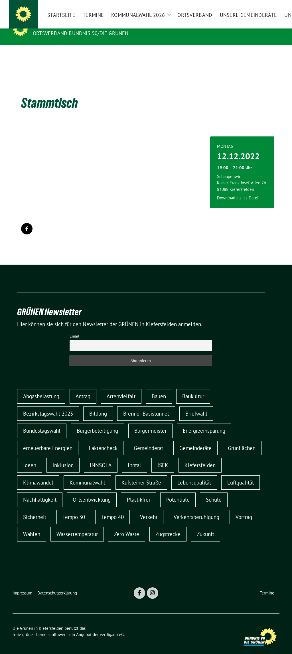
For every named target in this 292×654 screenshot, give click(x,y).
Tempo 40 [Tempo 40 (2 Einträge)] (112, 508)
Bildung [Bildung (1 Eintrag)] (98, 404)
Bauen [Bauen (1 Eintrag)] (159, 387)
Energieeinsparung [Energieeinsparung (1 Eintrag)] (204, 421)
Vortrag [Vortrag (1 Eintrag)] (244, 508)
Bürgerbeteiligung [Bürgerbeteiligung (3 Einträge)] (97, 421)
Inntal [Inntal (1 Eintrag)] (134, 456)
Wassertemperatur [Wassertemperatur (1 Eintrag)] (77, 525)
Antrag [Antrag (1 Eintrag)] (83, 387)
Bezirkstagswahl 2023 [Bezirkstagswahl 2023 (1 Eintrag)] (48, 404)
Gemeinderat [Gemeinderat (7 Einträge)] (148, 439)
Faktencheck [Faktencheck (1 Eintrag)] (103, 439)
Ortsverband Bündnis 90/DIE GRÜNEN (81, 33)
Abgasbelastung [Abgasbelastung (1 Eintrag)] (41, 387)
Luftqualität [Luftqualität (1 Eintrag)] (240, 473)
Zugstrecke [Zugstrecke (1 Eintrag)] (168, 525)
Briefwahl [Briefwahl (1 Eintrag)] (196, 404)
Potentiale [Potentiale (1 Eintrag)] (178, 490)
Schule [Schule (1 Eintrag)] (214, 490)
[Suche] (261, 6)
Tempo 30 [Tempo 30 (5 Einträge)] (73, 508)
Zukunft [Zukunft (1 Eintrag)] (205, 525)
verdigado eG (112, 625)
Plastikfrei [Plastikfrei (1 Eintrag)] (138, 490)
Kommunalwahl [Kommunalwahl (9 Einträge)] (87, 473)
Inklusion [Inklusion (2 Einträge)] (63, 456)
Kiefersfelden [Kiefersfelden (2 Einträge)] (200, 456)
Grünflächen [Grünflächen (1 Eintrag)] (242, 439)
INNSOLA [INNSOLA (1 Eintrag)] (100, 456)
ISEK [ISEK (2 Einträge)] (162, 456)
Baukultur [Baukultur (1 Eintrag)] (193, 387)
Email (74, 327)
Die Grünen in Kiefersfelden (76, 25)
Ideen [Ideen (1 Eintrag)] (29, 456)
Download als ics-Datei (237, 189)
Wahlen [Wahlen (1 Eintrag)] (31, 525)
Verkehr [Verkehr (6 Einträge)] (148, 508)
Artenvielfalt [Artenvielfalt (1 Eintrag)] (121, 387)
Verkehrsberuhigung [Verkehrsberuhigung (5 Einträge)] (196, 508)
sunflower (57, 625)
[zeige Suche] (269, 6)
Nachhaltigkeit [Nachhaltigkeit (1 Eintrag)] (39, 490)
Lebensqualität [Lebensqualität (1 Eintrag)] (194, 473)
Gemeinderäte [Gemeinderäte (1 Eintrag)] (195, 439)
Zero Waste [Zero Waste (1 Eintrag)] (126, 525)
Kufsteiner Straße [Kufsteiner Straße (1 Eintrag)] (141, 473)
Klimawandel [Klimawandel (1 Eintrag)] (38, 473)
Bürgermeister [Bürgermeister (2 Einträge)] (150, 421)
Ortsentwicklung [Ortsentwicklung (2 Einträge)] (92, 490)
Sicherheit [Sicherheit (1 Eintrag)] (34, 508)
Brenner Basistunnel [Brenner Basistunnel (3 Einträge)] (146, 404)
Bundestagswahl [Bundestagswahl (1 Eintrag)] (41, 421)
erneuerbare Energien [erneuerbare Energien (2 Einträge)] (47, 439)
